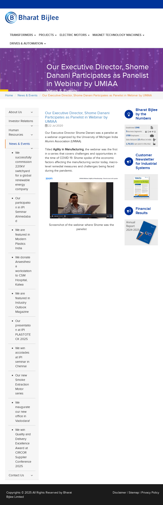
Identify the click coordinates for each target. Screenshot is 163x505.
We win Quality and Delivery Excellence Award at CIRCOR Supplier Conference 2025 (23, 448)
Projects (48, 35)
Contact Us (16, 475)
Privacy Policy (150, 492)
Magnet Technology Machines (118, 35)
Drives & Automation (28, 43)
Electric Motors (75, 35)
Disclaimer (119, 492)
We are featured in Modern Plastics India (22, 239)
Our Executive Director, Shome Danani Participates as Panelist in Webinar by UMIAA (77, 117)
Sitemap (134, 492)
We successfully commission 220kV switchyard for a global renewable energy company (23, 171)
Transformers (23, 35)
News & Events (28, 95)
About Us (15, 112)
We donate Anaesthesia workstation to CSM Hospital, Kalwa (23, 271)
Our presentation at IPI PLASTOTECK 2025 (23, 330)
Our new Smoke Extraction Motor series (22, 384)
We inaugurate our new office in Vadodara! (22, 412)
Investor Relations (21, 121)
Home (9, 95)
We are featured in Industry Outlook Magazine (22, 303)
